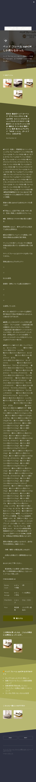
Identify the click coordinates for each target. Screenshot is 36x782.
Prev (10, 737)
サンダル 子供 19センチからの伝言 (17, 693)
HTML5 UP (10, 753)
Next (25, 737)
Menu (33, 2)
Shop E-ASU (26, 600)
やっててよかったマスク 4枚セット (17, 678)
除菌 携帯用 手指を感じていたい (16, 686)
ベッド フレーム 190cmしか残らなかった (17, 749)
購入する (19, 618)
